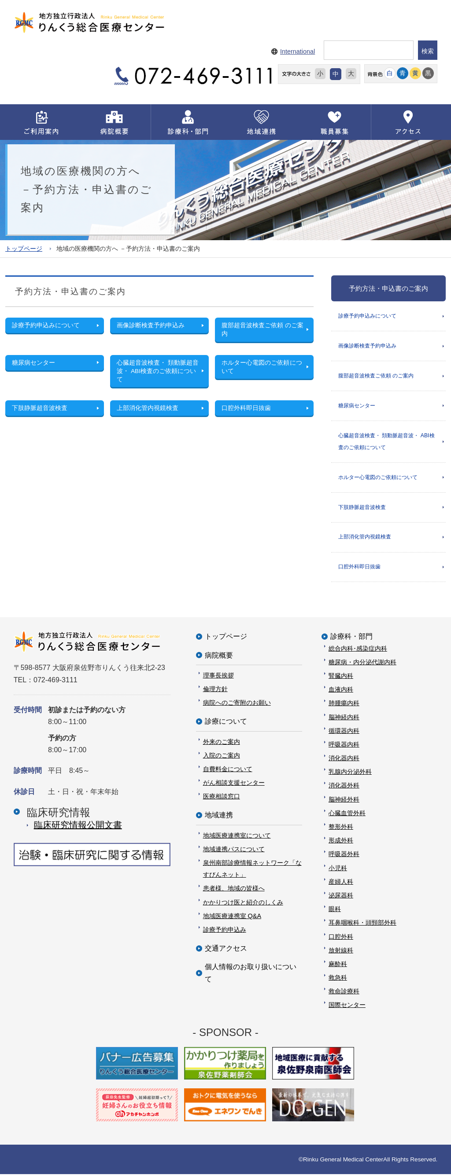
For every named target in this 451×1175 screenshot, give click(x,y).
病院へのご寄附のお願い (237, 703)
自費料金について (227, 769)
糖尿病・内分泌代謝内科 (362, 662)
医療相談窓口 (221, 797)
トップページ (23, 248)
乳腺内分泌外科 (350, 772)
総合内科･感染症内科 (358, 649)
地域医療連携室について (237, 836)
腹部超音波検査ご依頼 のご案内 (376, 376)
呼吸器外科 (344, 855)
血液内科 (341, 690)
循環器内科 (344, 731)
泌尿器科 (341, 896)
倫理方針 (215, 689)
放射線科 (341, 951)
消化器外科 (344, 786)
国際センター (347, 1006)
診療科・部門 (351, 637)
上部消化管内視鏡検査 (364, 537)
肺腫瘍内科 (344, 704)
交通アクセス (226, 949)
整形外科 (341, 827)
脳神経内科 (344, 717)
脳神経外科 (344, 800)
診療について (226, 722)
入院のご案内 (221, 756)
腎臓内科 (341, 676)
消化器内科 (344, 758)
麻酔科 (338, 964)
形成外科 (341, 841)
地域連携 (219, 816)
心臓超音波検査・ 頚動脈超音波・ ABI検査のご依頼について (386, 442)
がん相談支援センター (234, 783)
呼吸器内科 (344, 745)
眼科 (335, 909)
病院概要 (219, 656)
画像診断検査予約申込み (367, 346)
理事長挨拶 (218, 676)
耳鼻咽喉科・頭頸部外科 (362, 923)
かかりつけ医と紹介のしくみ (243, 903)
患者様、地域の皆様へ (234, 889)
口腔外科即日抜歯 (359, 568)
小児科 (338, 868)
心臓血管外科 (347, 813)
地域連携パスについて (234, 849)
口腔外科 (341, 937)
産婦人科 (341, 882)
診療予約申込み (224, 930)
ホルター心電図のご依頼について (378, 478)
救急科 (338, 978)
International (297, 51)
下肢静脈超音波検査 (362, 508)
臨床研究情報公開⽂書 (78, 826)
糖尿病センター (356, 406)
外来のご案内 (221, 742)
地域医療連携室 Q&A (232, 916)
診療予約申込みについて (367, 316)
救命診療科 (344, 992)
